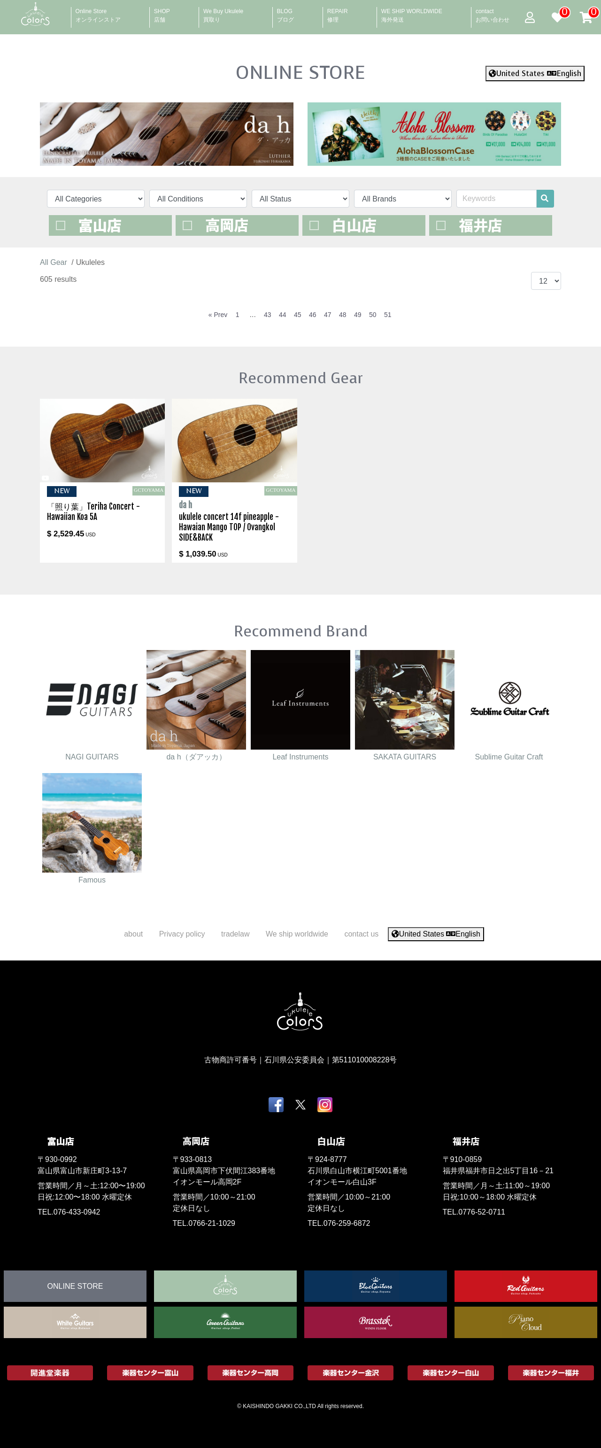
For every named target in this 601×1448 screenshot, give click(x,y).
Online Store (98, 12)
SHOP (162, 12)
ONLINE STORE (300, 72)
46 (312, 314)
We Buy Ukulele (223, 12)
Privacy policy (182, 934)
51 (388, 314)
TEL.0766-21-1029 (204, 1223)
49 (358, 314)
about (133, 934)
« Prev (217, 314)
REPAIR (337, 12)
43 (267, 314)
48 (343, 314)
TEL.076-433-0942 (69, 1212)
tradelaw (235, 934)
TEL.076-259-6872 (339, 1223)
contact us (361, 934)
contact (492, 12)
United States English (535, 73)
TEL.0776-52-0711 (474, 1212)
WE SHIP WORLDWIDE (411, 12)
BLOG (285, 12)
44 (282, 314)
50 (373, 314)
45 (297, 314)
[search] (544, 199)
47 (327, 314)
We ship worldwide (297, 934)
